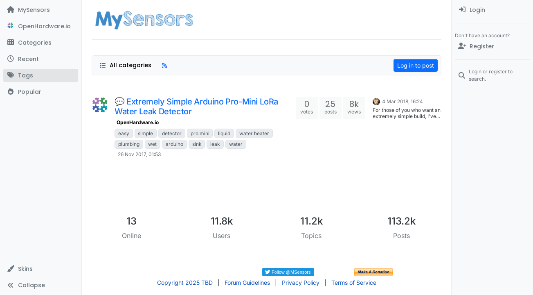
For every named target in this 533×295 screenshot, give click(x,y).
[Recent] (40, 59)
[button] (40, 268)
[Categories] (40, 42)
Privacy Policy (300, 282)
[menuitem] (492, 9)
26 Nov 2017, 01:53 (139, 154)
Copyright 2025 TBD (185, 282)
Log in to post (415, 65)
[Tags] (40, 75)
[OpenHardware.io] (40, 26)
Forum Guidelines (247, 282)
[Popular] (40, 91)
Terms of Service (353, 282)
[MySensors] (40, 9)
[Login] (492, 9)
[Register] (492, 46)
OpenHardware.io (138, 122)
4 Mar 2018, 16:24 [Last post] (402, 101)
